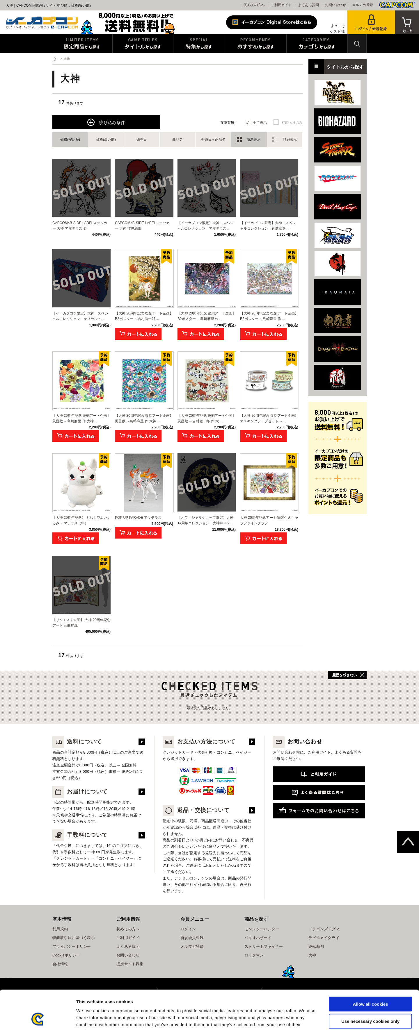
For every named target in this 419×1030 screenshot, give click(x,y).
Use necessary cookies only (370, 984)
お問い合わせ (335, 5)
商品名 (177, 139)
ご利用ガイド (281, 5)
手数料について (80, 835)
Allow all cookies (370, 967)
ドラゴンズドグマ (323, 929)
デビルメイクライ (323, 938)
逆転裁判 (316, 946)
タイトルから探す (143, 43)
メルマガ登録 (362, 5)
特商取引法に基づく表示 (73, 938)
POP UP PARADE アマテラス (138, 518)
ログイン (188, 929)
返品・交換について (196, 810)
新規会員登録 (192, 938)
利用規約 (60, 929)
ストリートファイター (263, 946)
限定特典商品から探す (82, 43)
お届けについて (80, 791)
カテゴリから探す (317, 43)
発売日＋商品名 (213, 139)
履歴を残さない (344, 675)
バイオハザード (257, 938)
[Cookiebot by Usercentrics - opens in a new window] (37, 1018)
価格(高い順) (106, 139)
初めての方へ (254, 5)
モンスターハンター (261, 929)
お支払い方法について (199, 741)
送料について (77, 741)
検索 (357, 43)
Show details (305, 1018)
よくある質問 (308, 5)
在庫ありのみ (292, 123)
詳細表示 (290, 139)
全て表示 (260, 123)
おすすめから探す (255, 43)
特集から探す (199, 43)
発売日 (141, 139)
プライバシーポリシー (71, 946)
